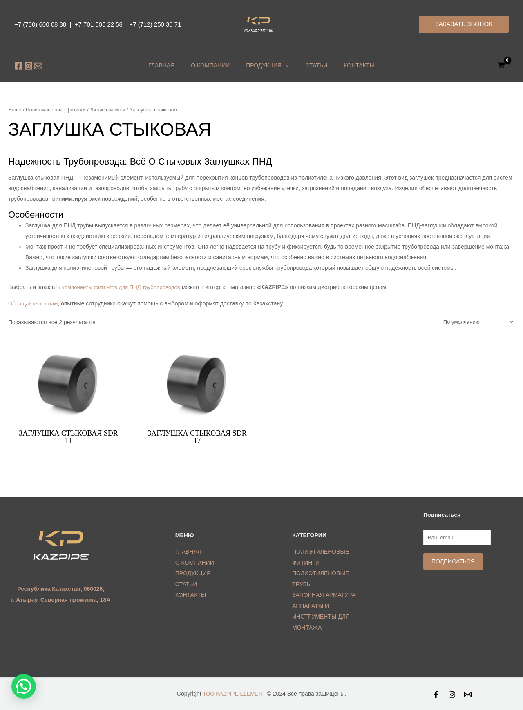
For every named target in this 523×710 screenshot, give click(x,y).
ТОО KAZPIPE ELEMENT (234, 694)
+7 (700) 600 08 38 (40, 24)
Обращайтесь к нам (34, 303)
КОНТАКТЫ (338, 65)
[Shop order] (474, 322)
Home (15, 110)
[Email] (38, 66)
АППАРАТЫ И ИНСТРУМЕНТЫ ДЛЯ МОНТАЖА (321, 617)
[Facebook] (18, 66)
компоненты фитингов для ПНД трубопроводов (125, 287)
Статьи (304, 65)
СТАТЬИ (186, 585)
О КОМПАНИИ (214, 65)
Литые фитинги (113, 110)
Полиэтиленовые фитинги (58, 110)
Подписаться (451, 564)
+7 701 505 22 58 (99, 24)
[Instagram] (28, 66)
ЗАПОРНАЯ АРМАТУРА (323, 595)
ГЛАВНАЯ (174, 65)
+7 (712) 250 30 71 (154, 24)
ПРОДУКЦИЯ (263, 65)
